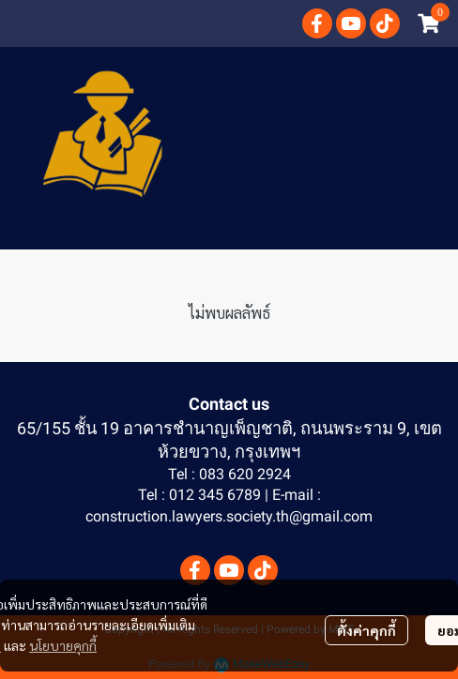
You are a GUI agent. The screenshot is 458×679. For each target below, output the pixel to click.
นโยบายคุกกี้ (63, 645)
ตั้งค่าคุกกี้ (366, 630)
